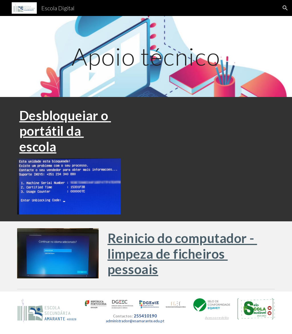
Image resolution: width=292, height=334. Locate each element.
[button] (285, 8)
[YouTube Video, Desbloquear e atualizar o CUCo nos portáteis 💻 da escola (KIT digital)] (201, 148)
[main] (146, 56)
